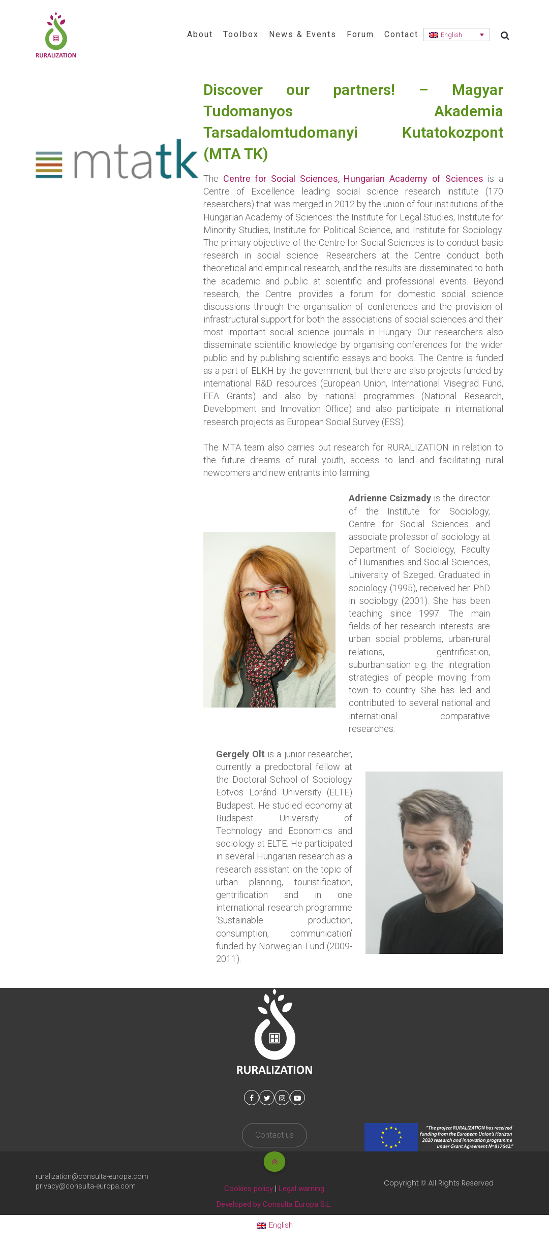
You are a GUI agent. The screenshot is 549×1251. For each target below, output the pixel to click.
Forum (360, 34)
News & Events (303, 34)
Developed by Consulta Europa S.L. (274, 1204)
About (200, 34)
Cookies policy (248, 1188)
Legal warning (301, 1188)
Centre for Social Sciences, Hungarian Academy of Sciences (353, 178)
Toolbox (241, 34)
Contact (401, 34)
